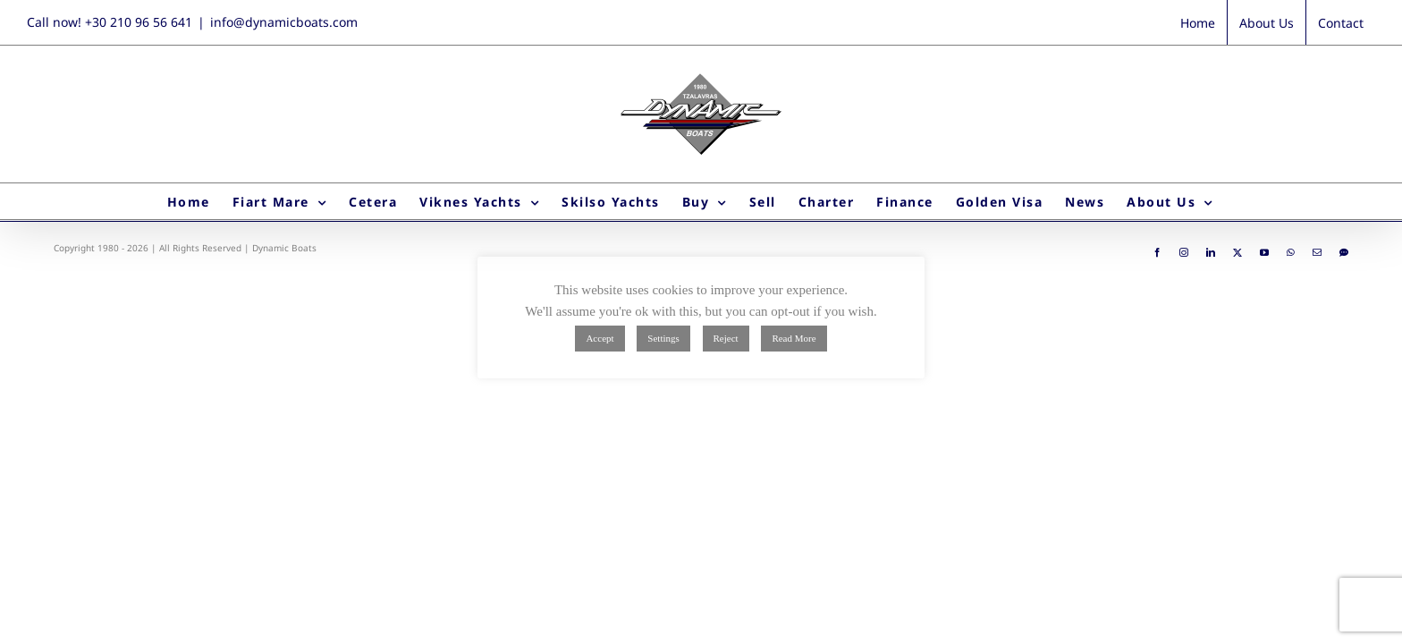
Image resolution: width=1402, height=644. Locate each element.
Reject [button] (726, 338)
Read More (793, 338)
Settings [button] (663, 338)
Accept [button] (599, 338)
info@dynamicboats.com (284, 21)
